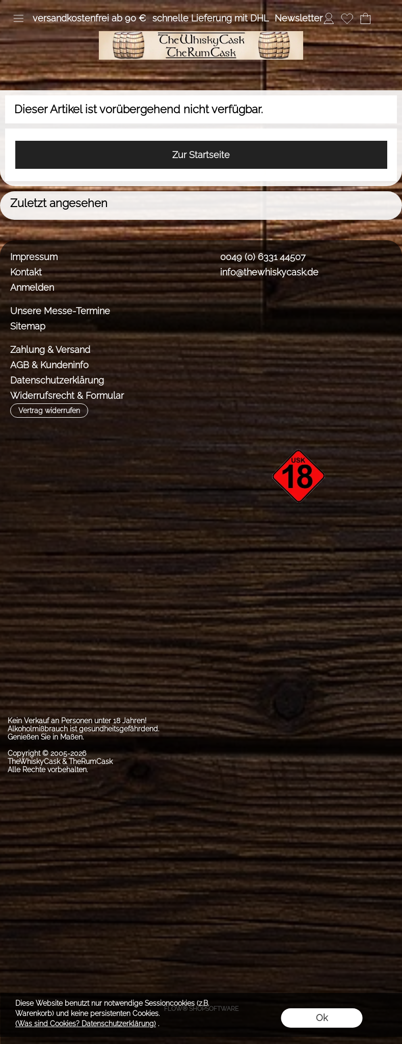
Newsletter (299, 18)
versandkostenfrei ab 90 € (89, 18)
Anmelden (32, 287)
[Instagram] (243, 309)
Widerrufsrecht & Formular (67, 395)
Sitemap (27, 326)
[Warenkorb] (365, 18)
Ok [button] (322, 1017)
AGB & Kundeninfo (49, 365)
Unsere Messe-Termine (60, 310)
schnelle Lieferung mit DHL (210, 18)
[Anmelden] (328, 18)
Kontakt (26, 272)
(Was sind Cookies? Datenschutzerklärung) (85, 1024)
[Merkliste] (347, 18)
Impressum (34, 256)
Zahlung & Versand (50, 349)
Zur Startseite (201, 154)
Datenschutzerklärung (57, 380)
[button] (18, 18)
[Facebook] (216, 309)
